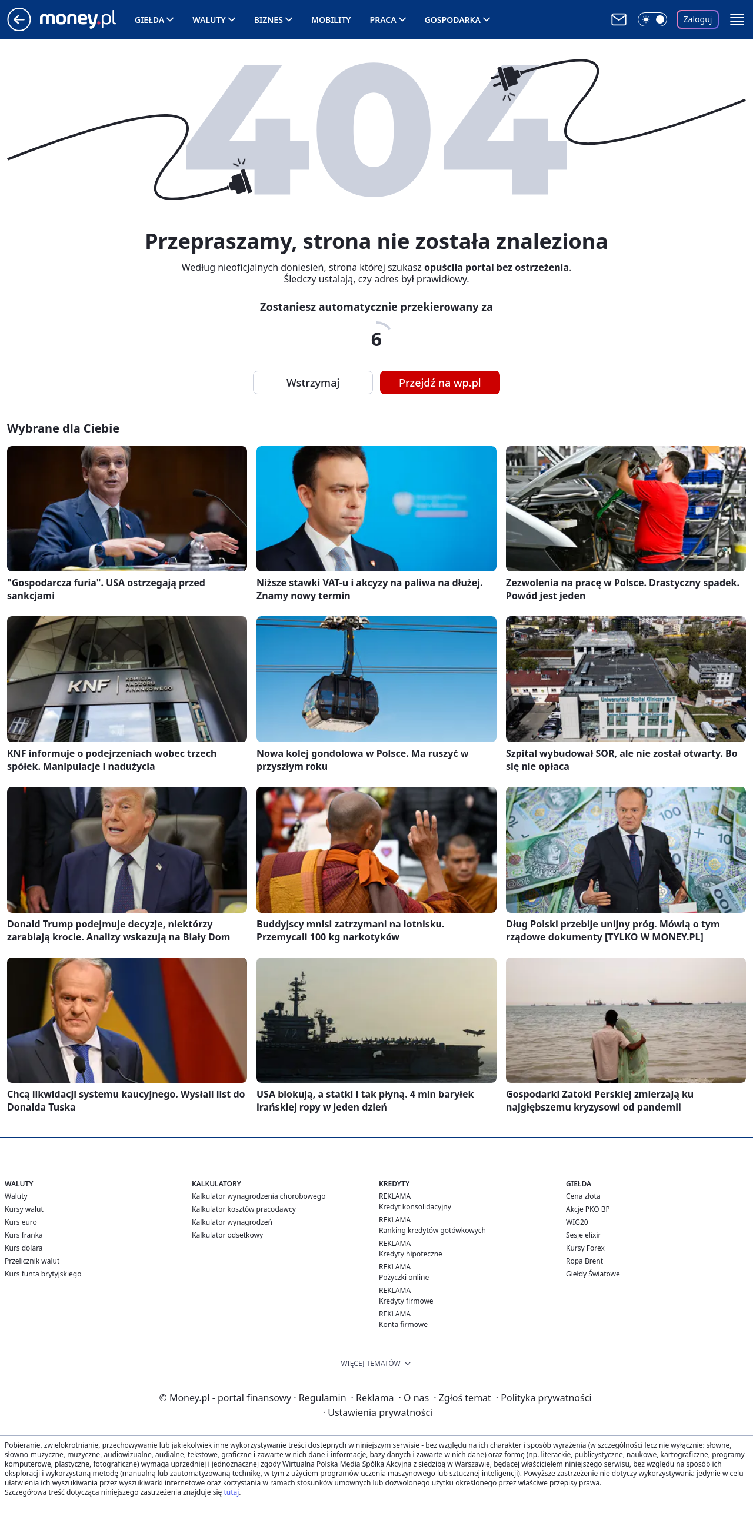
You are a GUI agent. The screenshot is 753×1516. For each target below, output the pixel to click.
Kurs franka (24, 1235)
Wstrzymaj (312, 382)
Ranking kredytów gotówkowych (432, 1230)
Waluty (209, 19)
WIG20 (577, 1222)
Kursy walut (24, 1209)
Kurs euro (21, 1222)
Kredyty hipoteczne (410, 1254)
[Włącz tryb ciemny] (652, 19)
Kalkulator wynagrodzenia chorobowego (258, 1196)
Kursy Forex (585, 1248)
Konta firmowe (403, 1324)
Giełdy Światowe (593, 1274)
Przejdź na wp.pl (440, 382)
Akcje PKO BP (588, 1209)
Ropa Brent (584, 1261)
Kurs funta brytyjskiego (43, 1274)
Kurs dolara (24, 1248)
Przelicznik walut (32, 1261)
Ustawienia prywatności (377, 1412)
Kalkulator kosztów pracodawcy (244, 1209)
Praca (383, 19)
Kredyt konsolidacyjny (415, 1207)
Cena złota (583, 1196)
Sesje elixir (583, 1235)
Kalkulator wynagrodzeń (232, 1222)
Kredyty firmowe (406, 1301)
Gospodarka (453, 19)
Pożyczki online (404, 1277)
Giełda (149, 19)
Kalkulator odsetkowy (227, 1235)
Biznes (268, 19)
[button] (737, 19)
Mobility (331, 19)
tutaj (231, 1492)
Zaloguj (698, 19)
